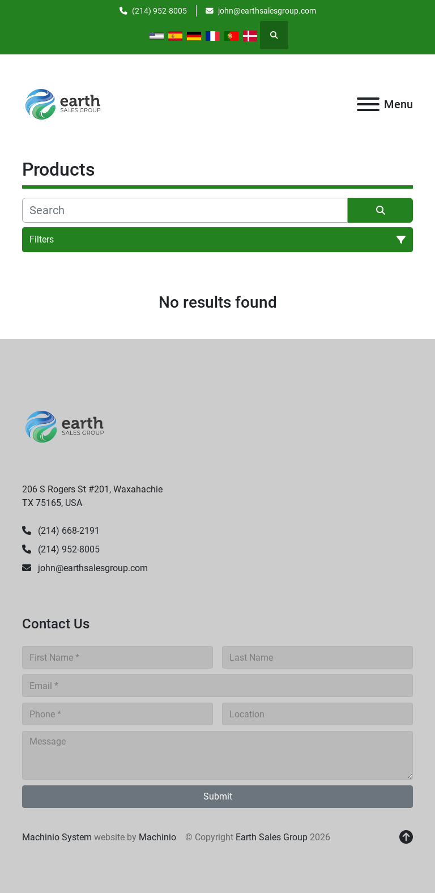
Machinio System (57, 837)
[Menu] (368, 104)
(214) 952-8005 (159, 10)
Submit (217, 796)
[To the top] (406, 837)
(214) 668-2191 (68, 530)
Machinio (157, 837)
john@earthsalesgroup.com (267, 10)
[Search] (185, 210)
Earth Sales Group (272, 837)
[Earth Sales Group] (64, 426)
